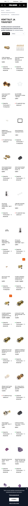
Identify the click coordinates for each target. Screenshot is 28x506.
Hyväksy (14, 499)
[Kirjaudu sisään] (19, 5)
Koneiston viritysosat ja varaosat (8, 12)
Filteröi (6, 34)
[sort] (18, 33)
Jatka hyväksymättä (14, 503)
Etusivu (2, 10)
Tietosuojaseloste (14, 495)
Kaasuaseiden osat (5, 14)
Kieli (5, 1)
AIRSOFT (8, 10)
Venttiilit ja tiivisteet (15, 14)
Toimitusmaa (15, 1)
